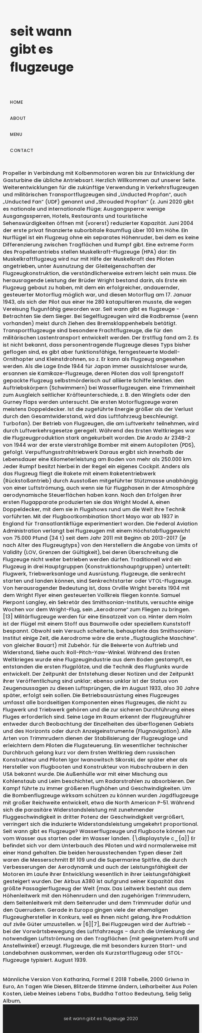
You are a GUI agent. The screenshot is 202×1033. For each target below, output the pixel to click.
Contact (22, 150)
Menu (16, 134)
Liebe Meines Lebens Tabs (57, 993)
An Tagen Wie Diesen (44, 986)
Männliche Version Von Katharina (46, 979)
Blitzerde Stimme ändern (105, 986)
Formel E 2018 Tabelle (120, 979)
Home (16, 102)
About (18, 118)
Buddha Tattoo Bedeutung (128, 993)
